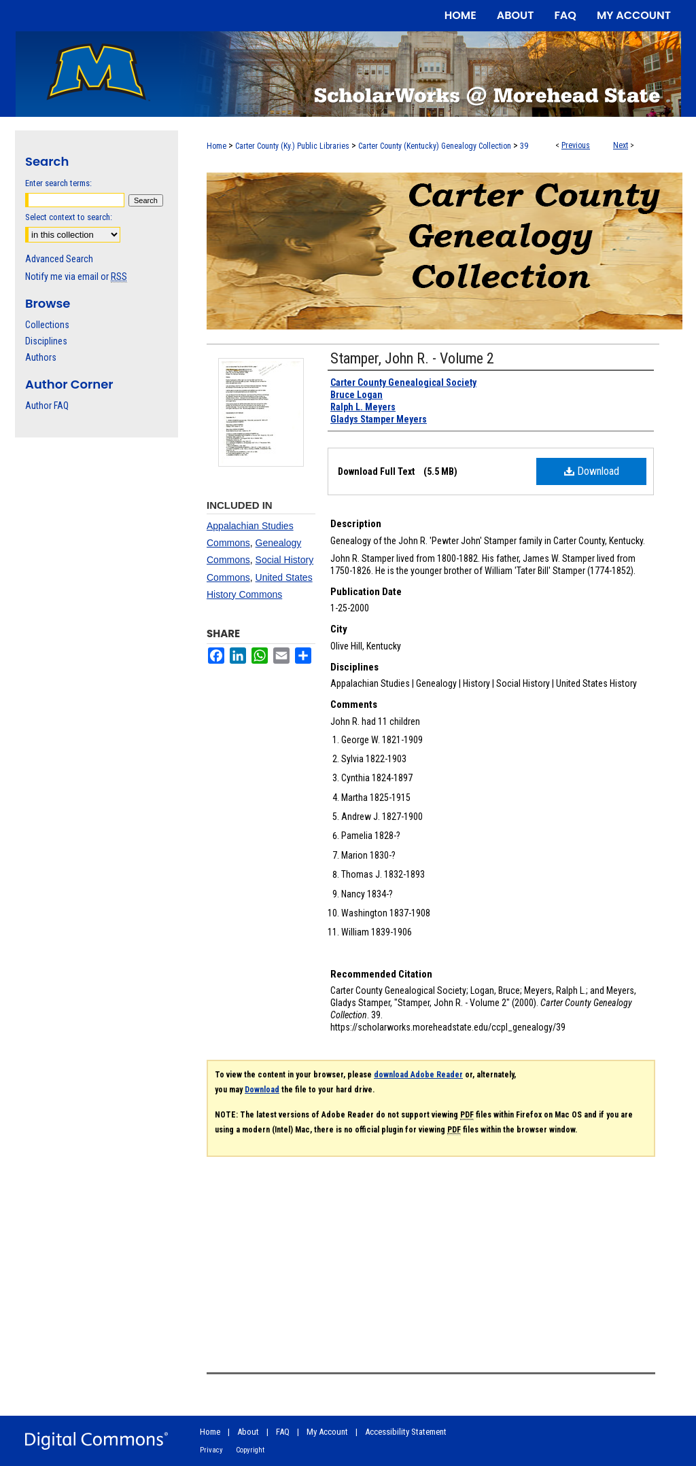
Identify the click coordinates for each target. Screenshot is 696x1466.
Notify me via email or (76, 276)
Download (591, 471)
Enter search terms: (58, 183)
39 (524, 146)
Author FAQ (47, 405)
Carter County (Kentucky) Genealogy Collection (434, 146)
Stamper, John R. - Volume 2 (412, 358)
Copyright (250, 1450)
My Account (327, 1432)
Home (216, 146)
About (248, 1432)
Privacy (211, 1450)
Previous (575, 145)
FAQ (283, 1432)
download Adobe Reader (418, 1074)
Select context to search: (68, 217)
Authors (40, 357)
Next (620, 145)
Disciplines (46, 341)
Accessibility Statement (406, 1432)
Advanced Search (59, 258)
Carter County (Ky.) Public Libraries (292, 146)
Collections (47, 324)
